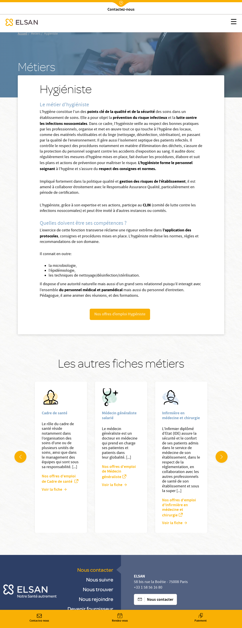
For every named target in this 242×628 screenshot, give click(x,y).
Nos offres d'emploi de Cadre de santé (59, 479)
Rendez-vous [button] (120, 618)
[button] (233, 22)
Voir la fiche (52, 490)
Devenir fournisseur (90, 608)
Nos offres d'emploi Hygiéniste (119, 315)
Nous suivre (99, 579)
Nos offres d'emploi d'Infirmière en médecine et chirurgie (179, 508)
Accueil (22, 33)
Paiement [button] (200, 618)
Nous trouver (98, 589)
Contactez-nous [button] (39, 618)
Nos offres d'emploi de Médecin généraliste (119, 472)
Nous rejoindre (96, 598)
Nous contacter (95, 569)
